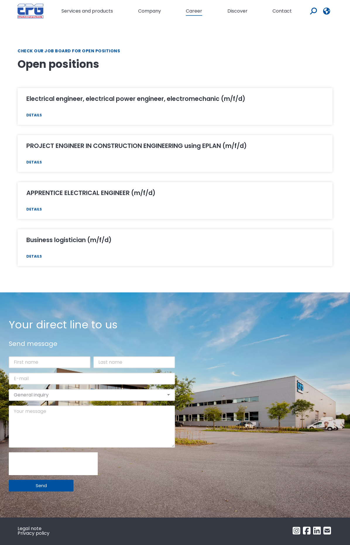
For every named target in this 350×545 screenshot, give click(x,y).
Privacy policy (33, 533)
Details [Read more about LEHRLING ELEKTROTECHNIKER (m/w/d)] (34, 209)
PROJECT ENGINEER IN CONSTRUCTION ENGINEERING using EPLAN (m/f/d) (136, 146)
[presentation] (53, 463)
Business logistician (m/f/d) (68, 240)
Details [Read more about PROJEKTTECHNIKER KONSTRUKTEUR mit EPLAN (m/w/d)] (34, 162)
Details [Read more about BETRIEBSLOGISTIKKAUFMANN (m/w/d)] (34, 256)
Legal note (30, 528)
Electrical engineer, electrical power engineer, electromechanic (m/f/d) (135, 98)
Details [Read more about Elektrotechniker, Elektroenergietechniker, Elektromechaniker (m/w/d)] (34, 115)
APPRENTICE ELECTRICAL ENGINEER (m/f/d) (90, 193)
